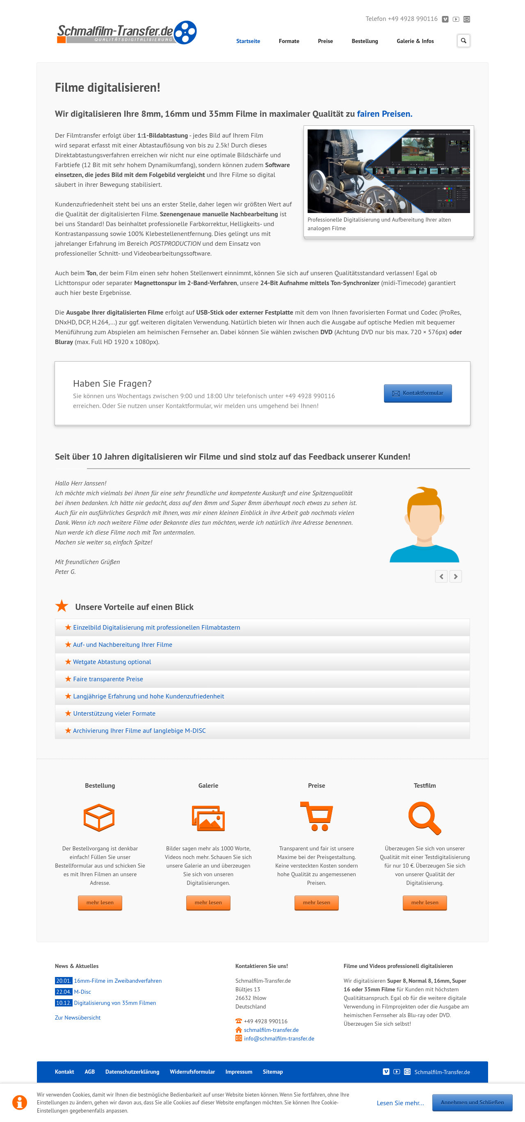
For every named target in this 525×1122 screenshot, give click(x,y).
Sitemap (273, 1071)
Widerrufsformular (192, 1071)
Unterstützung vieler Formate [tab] (113, 713)
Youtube (456, 19)
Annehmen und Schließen (472, 1102)
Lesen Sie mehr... (400, 1103)
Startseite (248, 41)
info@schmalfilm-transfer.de (279, 1038)
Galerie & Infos (415, 41)
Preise (325, 41)
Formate (289, 41)
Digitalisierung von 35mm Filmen (105, 1002)
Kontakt (466, 19)
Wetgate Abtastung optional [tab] (111, 661)
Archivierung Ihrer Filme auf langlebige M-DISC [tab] (138, 730)
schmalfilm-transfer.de (271, 1030)
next (456, 576)
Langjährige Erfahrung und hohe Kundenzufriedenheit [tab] (147, 696)
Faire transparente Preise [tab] (107, 679)
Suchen (464, 41)
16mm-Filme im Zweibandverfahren (108, 980)
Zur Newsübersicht (77, 1017)
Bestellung (365, 41)
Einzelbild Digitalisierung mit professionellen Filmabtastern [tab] (155, 627)
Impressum (239, 1071)
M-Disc (73, 991)
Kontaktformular (423, 393)
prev (441, 576)
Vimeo (445, 19)
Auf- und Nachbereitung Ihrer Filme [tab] (121, 644)
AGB (89, 1071)
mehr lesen (100, 902)
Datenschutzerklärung (132, 1071)
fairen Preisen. (385, 113)
